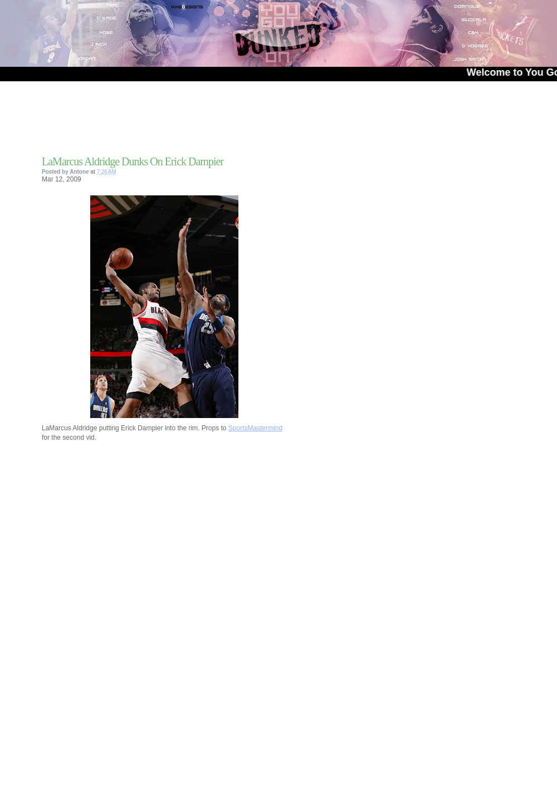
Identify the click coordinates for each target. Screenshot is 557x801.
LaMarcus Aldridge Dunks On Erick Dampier (132, 161)
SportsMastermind (255, 428)
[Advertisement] (172, 122)
